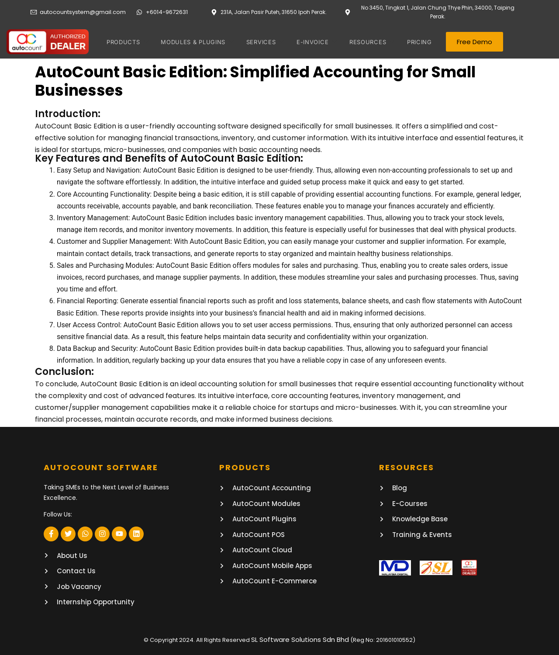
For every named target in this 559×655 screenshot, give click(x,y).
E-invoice (313, 41)
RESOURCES (366, 41)
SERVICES (262, 41)
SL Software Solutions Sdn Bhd (300, 638)
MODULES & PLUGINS (195, 41)
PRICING (415, 41)
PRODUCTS (127, 41)
